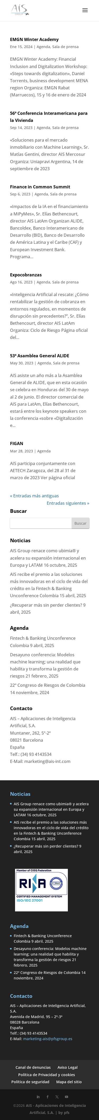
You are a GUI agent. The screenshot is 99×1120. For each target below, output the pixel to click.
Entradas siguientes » (68, 503)
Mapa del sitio (69, 1081)
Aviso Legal (68, 1067)
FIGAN (16, 443)
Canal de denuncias (33, 1067)
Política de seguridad (30, 1081)
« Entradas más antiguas (34, 496)
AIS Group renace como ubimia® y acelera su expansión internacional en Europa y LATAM (48, 558)
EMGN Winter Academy (34, 39)
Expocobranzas (26, 275)
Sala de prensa (65, 46)
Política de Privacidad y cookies (46, 1074)
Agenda (43, 46)
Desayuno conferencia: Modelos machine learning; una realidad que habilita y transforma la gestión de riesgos (50, 954)
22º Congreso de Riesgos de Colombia (47, 685)
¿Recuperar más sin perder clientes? (46, 605)
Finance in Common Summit (40, 187)
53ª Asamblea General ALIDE (39, 356)
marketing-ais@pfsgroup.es (47, 1038)
